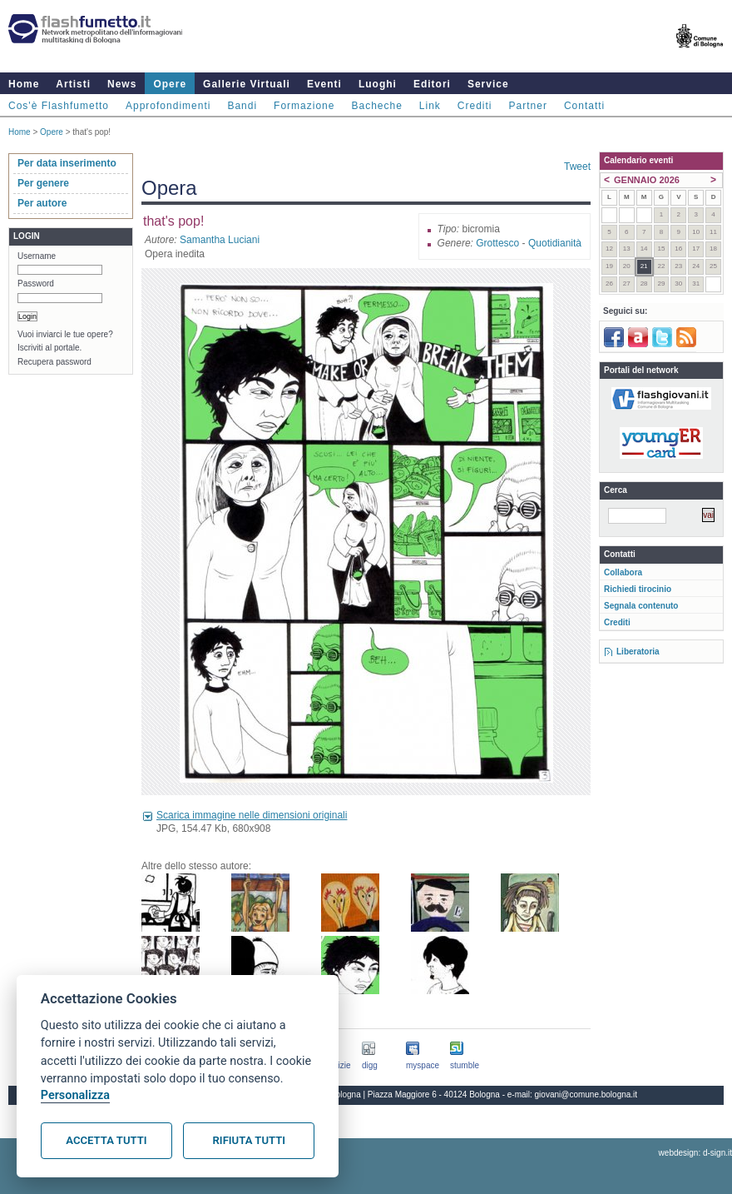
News (121, 84)
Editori (432, 84)
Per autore (42, 203)
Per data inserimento (66, 163)
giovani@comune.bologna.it (586, 1094)
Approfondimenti (168, 106)
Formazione (304, 106)
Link (430, 106)
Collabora (623, 572)
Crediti (475, 106)
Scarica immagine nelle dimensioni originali (251, 815)
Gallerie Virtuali (246, 84)
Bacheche (376, 106)
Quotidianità (554, 243)
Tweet (577, 166)
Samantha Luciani (220, 240)
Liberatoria (638, 651)
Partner (528, 106)
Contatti (584, 106)
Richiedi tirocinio (637, 589)
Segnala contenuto (641, 605)
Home (23, 84)
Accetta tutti (106, 1140)
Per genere (43, 183)
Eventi (324, 84)
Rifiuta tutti (249, 1140)
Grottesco (497, 243)
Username (36, 256)
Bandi (242, 106)
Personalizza (75, 1095)
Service (488, 84)
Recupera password (54, 361)
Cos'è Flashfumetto (58, 106)
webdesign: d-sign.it (695, 1152)
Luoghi (378, 84)
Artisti (73, 84)
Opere (169, 84)
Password (35, 283)
